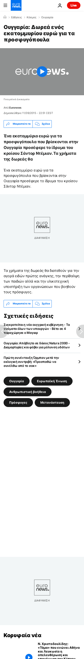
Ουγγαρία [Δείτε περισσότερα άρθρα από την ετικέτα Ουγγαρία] (16, 381)
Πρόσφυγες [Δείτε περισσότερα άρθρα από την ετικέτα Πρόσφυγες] (18, 402)
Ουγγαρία (47, 17)
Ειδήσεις (16, 17)
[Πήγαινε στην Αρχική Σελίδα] (16, 5)
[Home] (5, 17)
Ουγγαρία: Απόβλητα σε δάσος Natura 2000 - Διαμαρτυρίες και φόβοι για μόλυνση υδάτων (37, 345)
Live (74, 5)
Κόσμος (31, 17)
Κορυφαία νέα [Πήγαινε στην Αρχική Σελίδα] (22, 635)
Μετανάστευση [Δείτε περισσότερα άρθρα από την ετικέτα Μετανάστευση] (52, 402)
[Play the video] (42, 71)
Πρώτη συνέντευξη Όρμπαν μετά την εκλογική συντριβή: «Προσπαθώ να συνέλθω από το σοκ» (31, 362)
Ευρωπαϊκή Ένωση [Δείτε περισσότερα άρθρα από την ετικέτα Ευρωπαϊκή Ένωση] (52, 381)
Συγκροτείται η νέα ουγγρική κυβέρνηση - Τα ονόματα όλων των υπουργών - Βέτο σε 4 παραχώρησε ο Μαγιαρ (37, 329)
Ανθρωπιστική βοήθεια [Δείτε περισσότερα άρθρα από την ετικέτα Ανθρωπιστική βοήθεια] (27, 392)
